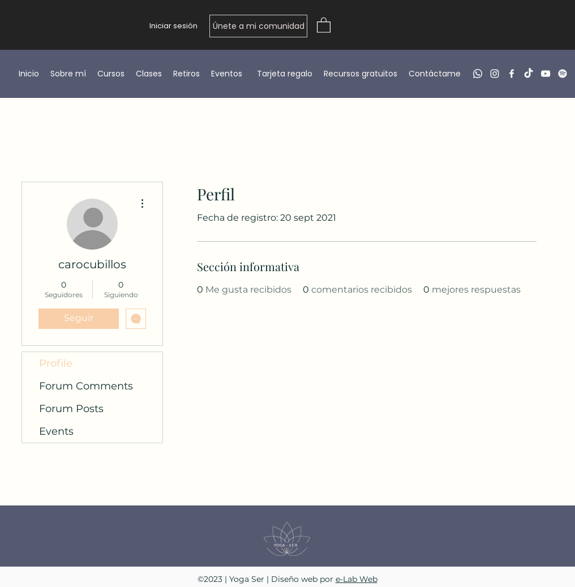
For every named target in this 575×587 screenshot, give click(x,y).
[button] (324, 24)
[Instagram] (494, 73)
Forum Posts (71, 408)
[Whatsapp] (477, 73)
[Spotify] (562, 73)
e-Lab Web (356, 579)
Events (56, 431)
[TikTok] (528, 73)
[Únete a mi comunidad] (258, 26)
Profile (55, 363)
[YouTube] (545, 73)
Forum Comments (86, 386)
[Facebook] (511, 73)
